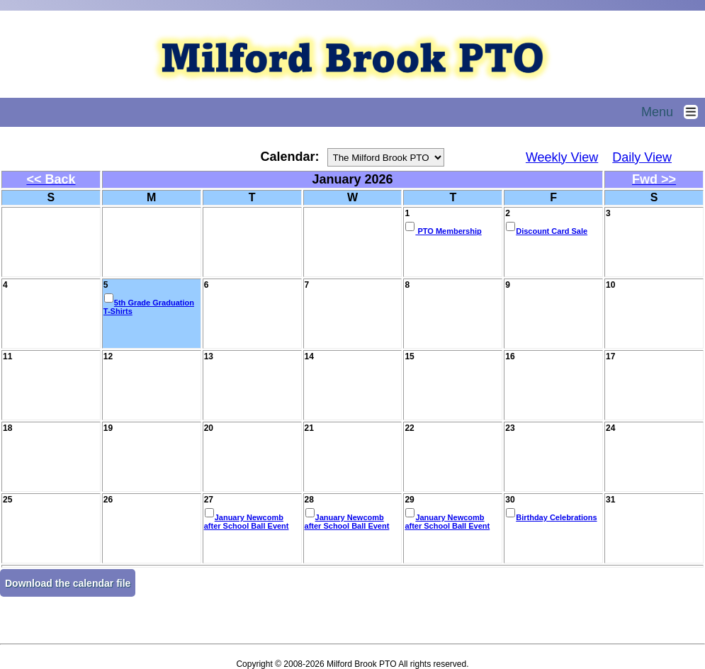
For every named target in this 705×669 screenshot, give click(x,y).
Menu (673, 112)
